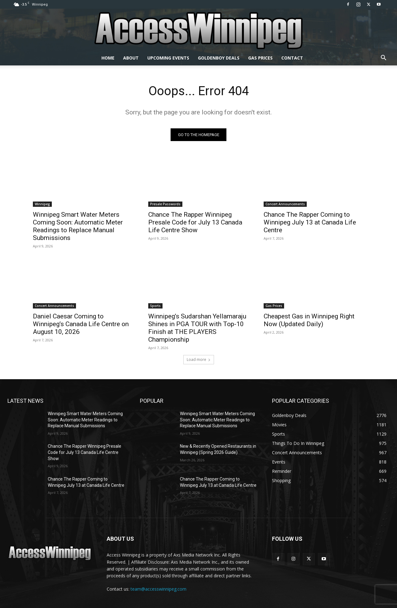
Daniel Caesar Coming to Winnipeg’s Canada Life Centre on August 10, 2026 (81, 324)
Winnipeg (42, 204)
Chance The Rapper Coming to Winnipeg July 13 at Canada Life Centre (310, 222)
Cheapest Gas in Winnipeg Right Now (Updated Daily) (309, 320)
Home (107, 58)
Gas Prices (260, 58)
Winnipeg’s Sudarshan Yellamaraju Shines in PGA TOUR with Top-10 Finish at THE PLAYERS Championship (197, 328)
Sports (155, 306)
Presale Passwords (165, 204)
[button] (383, 58)
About (131, 58)
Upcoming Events (168, 58)
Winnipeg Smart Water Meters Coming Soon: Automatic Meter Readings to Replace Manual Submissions (78, 226)
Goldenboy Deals (218, 58)
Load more (199, 359)
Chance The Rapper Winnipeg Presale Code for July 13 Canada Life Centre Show (195, 222)
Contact (292, 58)
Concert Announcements (285, 204)
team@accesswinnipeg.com (158, 589)
